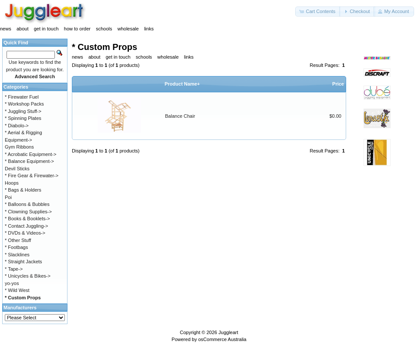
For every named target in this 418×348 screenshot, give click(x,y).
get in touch (46, 28)
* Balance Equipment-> (29, 161)
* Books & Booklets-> (27, 218)
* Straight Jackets (23, 261)
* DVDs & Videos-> (25, 232)
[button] (317, 12)
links (149, 28)
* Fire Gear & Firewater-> (31, 175)
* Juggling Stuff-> (23, 111)
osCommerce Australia (222, 339)
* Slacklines (17, 254)
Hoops (12, 183)
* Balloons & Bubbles (27, 204)
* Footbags (16, 247)
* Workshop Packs (24, 103)
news (5, 28)
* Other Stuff (18, 240)
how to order (77, 28)
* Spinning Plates (23, 118)
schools (104, 28)
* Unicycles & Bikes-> (28, 275)
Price (338, 83)
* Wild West (17, 290)
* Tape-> (14, 269)
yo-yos (12, 283)
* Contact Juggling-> (26, 226)
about (23, 28)
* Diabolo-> (17, 125)
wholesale (128, 28)
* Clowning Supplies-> (28, 211)
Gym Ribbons (19, 146)
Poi (8, 197)
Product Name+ (182, 83)
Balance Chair (180, 116)
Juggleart (228, 332)
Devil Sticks (17, 168)
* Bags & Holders (23, 189)
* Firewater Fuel (22, 96)
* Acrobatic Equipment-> (30, 154)
